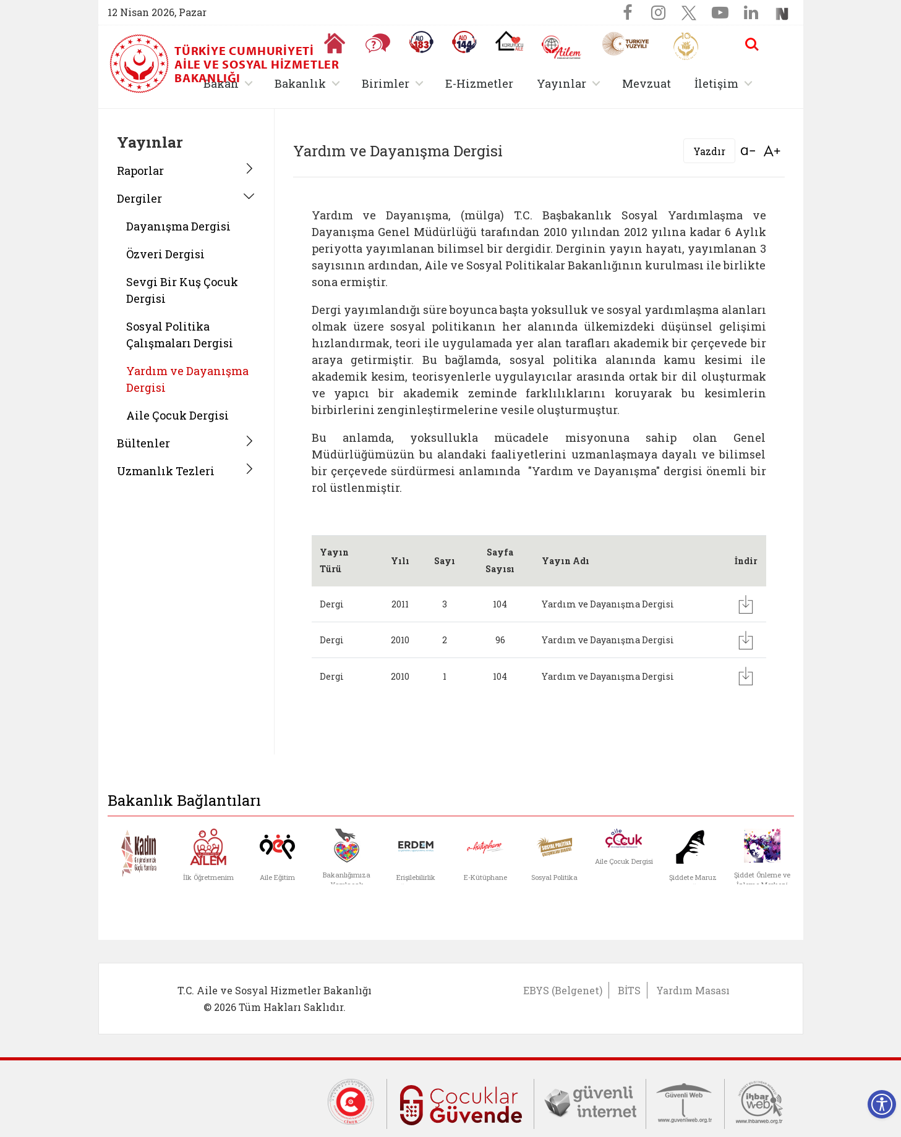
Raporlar (140, 170)
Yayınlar (561, 83)
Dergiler (139, 198)
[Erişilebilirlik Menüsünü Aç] (882, 1104)
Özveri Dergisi (165, 254)
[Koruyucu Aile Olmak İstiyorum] (509, 41)
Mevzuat (646, 83)
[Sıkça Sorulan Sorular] (377, 43)
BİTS (629, 990)
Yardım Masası (693, 990)
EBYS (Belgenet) (562, 990)
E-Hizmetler (479, 83)
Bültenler (143, 443)
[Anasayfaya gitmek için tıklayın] (334, 43)
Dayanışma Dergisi (178, 226)
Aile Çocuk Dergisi (177, 415)
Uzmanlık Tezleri (166, 470)
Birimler (385, 83)
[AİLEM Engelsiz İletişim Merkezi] (562, 47)
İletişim (716, 83)
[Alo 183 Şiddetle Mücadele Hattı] (421, 42)
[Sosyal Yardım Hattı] (464, 42)
